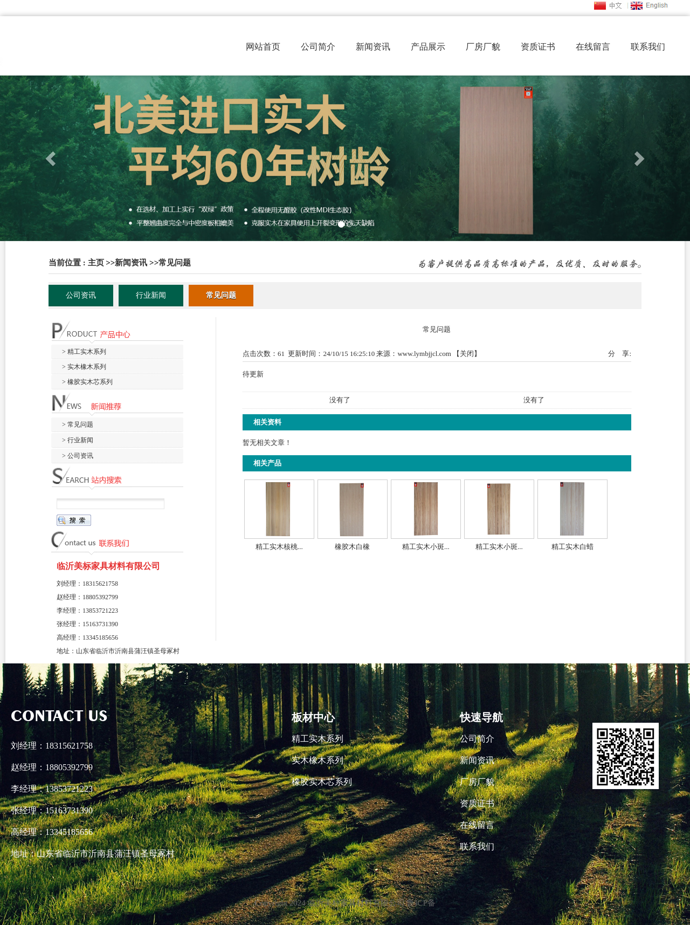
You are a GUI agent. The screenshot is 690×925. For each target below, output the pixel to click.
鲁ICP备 (420, 903)
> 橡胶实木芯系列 (87, 382)
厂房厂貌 (483, 46)
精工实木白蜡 (572, 547)
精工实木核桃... (279, 547)
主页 (96, 262)
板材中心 (313, 717)
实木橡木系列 (317, 760)
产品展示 (428, 46)
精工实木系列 (317, 738)
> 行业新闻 (77, 440)
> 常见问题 (77, 424)
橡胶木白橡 (352, 547)
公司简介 (318, 46)
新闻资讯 (373, 46)
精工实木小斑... (426, 547)
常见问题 (174, 262)
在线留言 (593, 46)
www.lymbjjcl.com (424, 354)
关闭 (467, 354)
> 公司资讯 (77, 456)
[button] (52, 158)
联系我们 (648, 46)
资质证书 (538, 46)
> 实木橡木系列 (84, 367)
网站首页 (263, 46)
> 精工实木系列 (84, 351)
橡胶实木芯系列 (322, 781)
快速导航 (481, 717)
